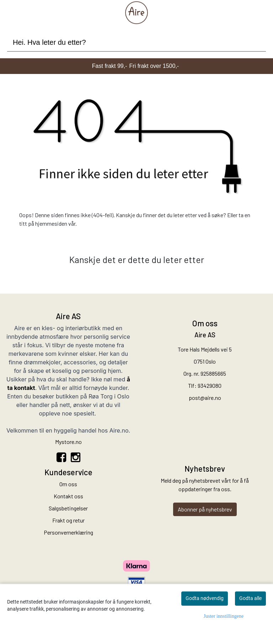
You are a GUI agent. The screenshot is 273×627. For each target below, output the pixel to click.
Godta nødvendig (205, 598)
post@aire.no (205, 397)
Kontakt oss (68, 496)
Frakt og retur (68, 520)
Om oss (68, 484)
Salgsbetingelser (68, 508)
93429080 (209, 385)
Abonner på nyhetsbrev (205, 509)
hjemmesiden (51, 223)
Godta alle (250, 598)
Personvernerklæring (68, 532)
